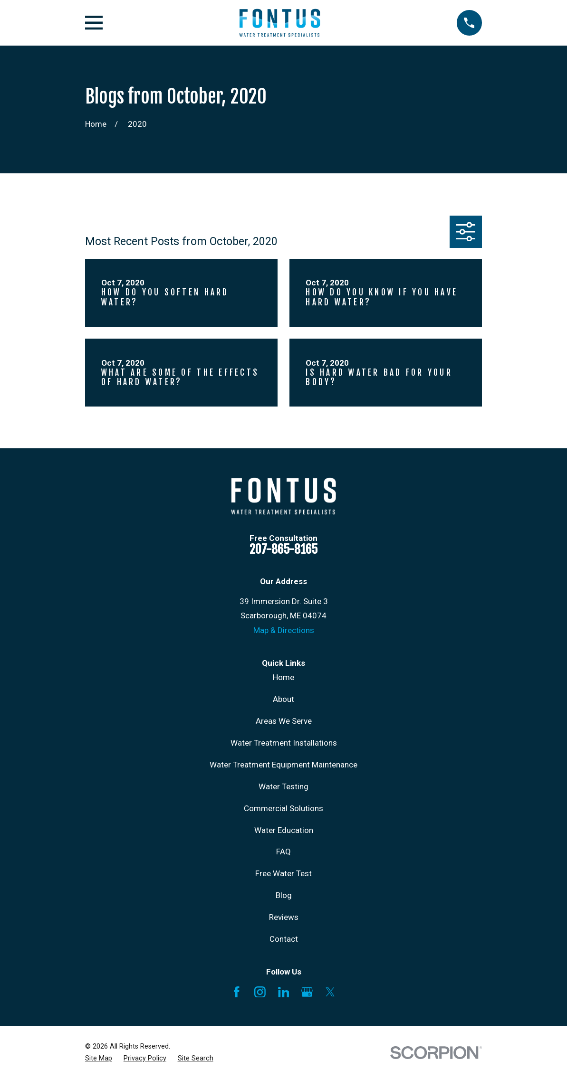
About (283, 699)
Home (283, 677)
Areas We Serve (284, 721)
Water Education (283, 830)
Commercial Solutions (283, 808)
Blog (284, 895)
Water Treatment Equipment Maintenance (283, 764)
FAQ (283, 851)
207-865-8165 (283, 549)
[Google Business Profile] (307, 992)
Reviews (283, 917)
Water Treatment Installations (284, 743)
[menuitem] (98, 1058)
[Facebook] (236, 992)
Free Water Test (283, 873)
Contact (283, 939)
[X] (330, 992)
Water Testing (283, 786)
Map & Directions (283, 630)
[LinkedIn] (283, 992)
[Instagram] (260, 992)
